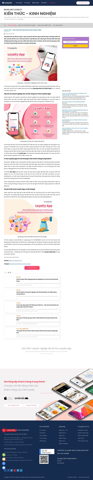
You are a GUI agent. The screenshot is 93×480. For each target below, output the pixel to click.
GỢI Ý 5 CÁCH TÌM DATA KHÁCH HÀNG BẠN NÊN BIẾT (73, 101)
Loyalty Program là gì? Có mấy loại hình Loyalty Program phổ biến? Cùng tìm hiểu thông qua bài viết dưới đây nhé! (75, 133)
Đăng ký (76, 45)
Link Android (60, 463)
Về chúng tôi (19, 2)
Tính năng (26, 2)
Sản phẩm (43, 2)
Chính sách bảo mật (83, 441)
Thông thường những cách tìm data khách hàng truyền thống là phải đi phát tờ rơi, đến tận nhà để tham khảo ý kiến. (74, 106)
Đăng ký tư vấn (13, 405)
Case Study (42, 433)
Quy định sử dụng (71, 477)
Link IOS (59, 460)
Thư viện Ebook (58, 25)
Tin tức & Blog (11, 25)
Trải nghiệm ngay (83, 2)
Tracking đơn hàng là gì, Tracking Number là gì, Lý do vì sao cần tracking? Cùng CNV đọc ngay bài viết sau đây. (75, 124)
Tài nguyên (52, 2)
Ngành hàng (35, 2)
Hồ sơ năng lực (43, 435)
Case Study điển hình (44, 25)
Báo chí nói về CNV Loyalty (26, 25)
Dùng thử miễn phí (31, 405)
